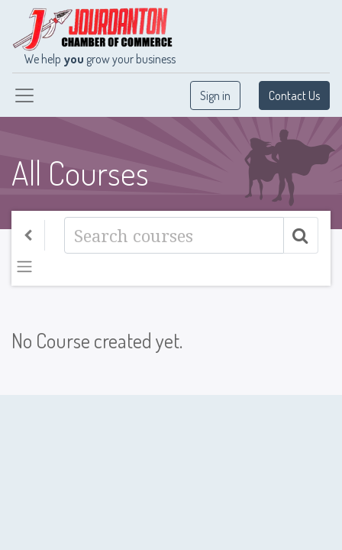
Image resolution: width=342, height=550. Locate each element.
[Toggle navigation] (24, 267)
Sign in (215, 95)
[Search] (174, 235)
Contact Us (294, 95)
